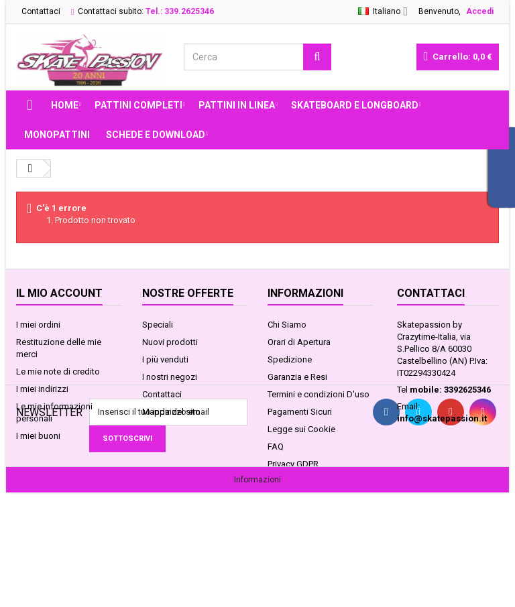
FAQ (276, 447)
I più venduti (165, 359)
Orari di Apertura (299, 342)
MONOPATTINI (57, 134)
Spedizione (290, 359)
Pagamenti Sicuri (300, 412)
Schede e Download (155, 134)
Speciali (157, 325)
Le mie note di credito (58, 371)
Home (64, 105)
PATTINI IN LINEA (236, 105)
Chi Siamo (287, 325)
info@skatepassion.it (442, 418)
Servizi (280, 481)
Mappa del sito (171, 412)
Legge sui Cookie (301, 429)
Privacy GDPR (293, 464)
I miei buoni (38, 436)
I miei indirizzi (42, 389)
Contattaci (40, 11)
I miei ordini (38, 325)
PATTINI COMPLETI (138, 105)
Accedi (480, 11)
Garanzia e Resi (297, 377)
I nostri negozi (169, 377)
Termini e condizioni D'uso (318, 394)
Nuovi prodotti (170, 342)
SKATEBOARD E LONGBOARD (354, 105)
